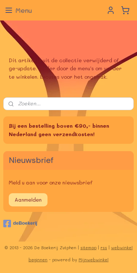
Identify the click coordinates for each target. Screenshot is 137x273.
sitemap (88, 247)
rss (103, 247)
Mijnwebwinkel (94, 259)
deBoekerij (20, 223)
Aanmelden (28, 199)
